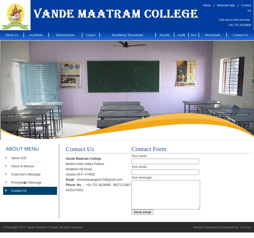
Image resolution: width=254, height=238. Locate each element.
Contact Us (240, 35)
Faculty (165, 35)
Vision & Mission (22, 166)
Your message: (142, 177)
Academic (36, 35)
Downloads (212, 35)
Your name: (139, 156)
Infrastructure (65, 35)
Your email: (139, 167)
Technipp (245, 232)
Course (91, 35)
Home (207, 5)
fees (193, 35)
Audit (181, 35)
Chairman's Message (25, 174)
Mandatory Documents (127, 35)
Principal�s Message (26, 182)
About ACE (19, 158)
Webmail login (226, 5)
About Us (11, 35)
